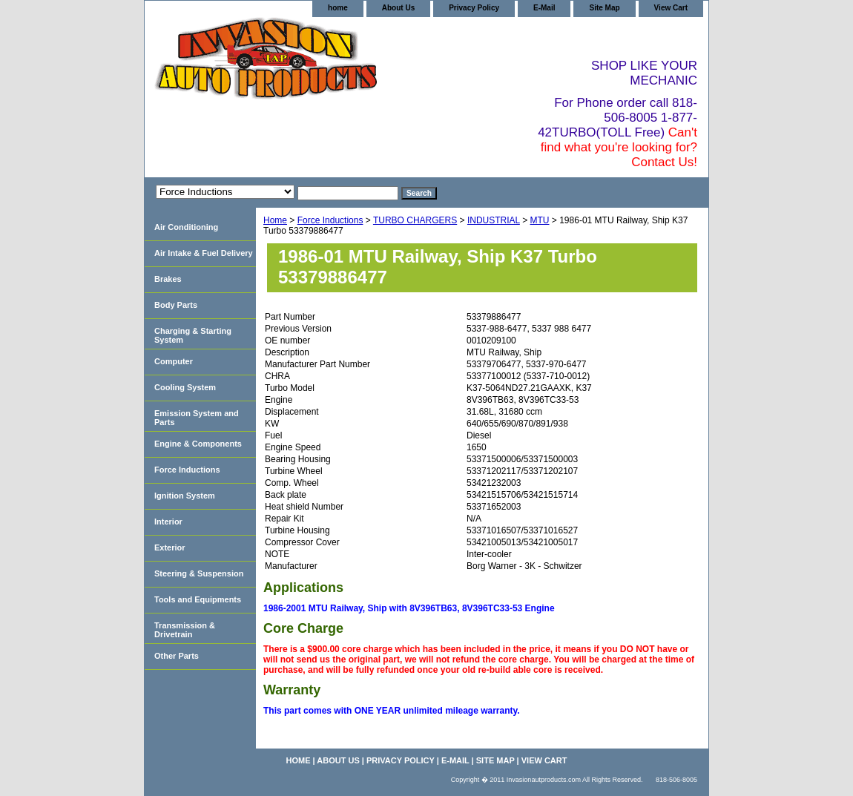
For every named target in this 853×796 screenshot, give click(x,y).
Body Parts (175, 304)
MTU (540, 220)
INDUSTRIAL (493, 220)
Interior (168, 521)
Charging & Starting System (192, 335)
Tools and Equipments (197, 599)
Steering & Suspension (198, 573)
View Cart (671, 8)
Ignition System (184, 495)
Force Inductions (330, 220)
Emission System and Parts (196, 418)
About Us (398, 8)
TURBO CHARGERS (415, 220)
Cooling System (185, 387)
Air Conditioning (186, 227)
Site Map (604, 8)
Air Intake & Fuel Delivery (203, 253)
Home (275, 220)
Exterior (169, 547)
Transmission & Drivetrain (184, 630)
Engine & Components (198, 443)
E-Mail (544, 8)
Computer (173, 361)
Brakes (168, 278)
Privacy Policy (474, 8)
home (338, 8)
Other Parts (176, 655)
